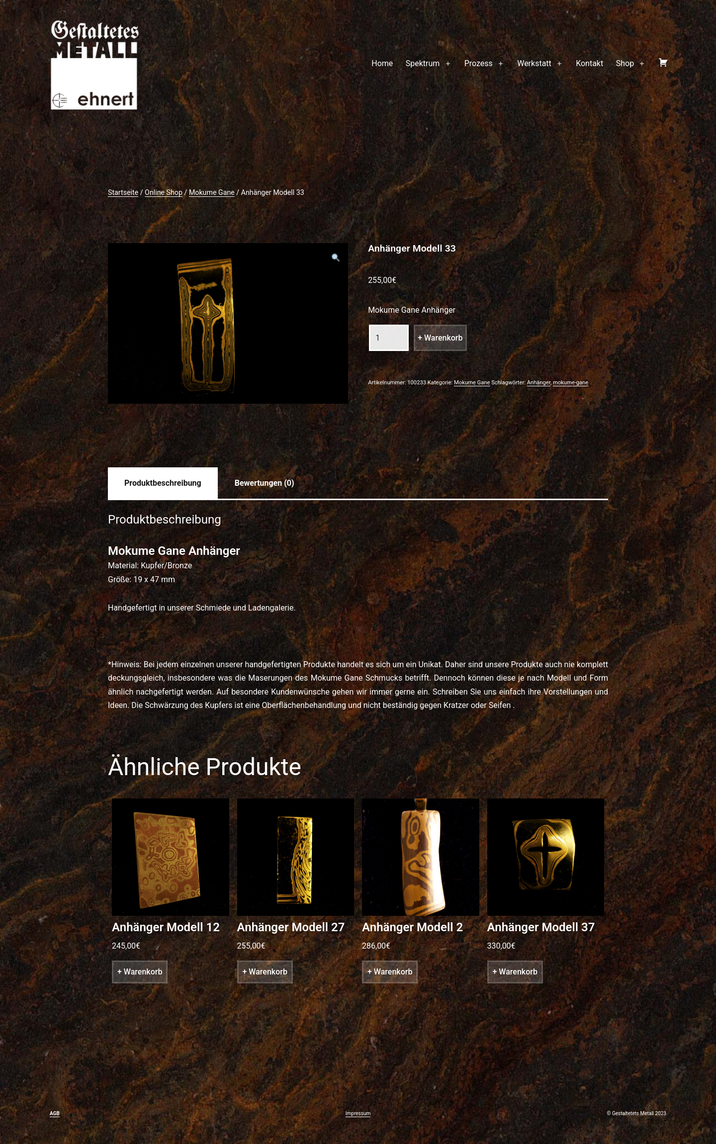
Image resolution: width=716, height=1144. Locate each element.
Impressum (358, 1113)
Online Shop (163, 192)
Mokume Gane (212, 192)
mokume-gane (570, 382)
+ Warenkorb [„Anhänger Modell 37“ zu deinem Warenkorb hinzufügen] (515, 971)
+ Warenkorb (440, 338)
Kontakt (589, 63)
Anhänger (538, 382)
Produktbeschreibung (162, 483)
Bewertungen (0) (264, 483)
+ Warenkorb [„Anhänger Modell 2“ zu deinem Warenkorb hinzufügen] (389, 971)
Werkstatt (534, 63)
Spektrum (423, 63)
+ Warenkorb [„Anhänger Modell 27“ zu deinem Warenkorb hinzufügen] (265, 971)
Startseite (123, 192)
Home (382, 63)
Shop (625, 63)
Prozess (478, 63)
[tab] (163, 483)
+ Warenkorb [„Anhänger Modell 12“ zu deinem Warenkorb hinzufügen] (139, 971)
